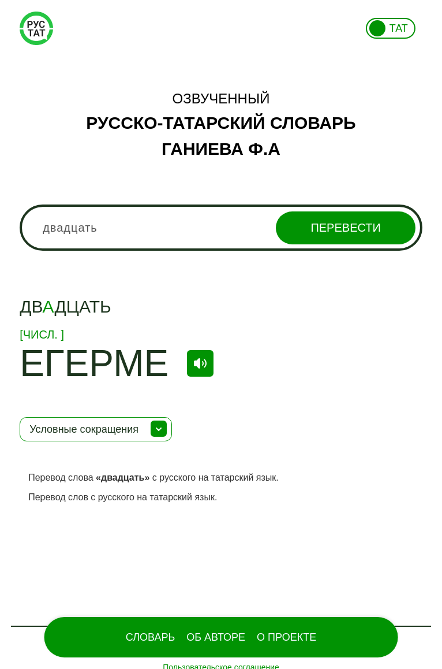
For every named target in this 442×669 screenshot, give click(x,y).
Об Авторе (215, 637)
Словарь (150, 637)
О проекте (286, 637)
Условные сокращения (83, 429)
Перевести (345, 227)
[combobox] (221, 228)
